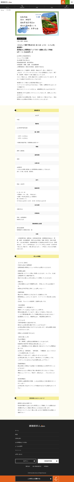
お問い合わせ (18, 454)
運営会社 (28, 466)
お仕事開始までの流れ (21, 442)
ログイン (25, 461)
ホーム (17, 430)
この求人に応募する (34, 478)
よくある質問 (18, 446)
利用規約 (46, 466)
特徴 (16, 434)
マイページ (18, 450)
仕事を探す (18, 438)
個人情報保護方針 (37, 466)
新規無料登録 (48, 461)
